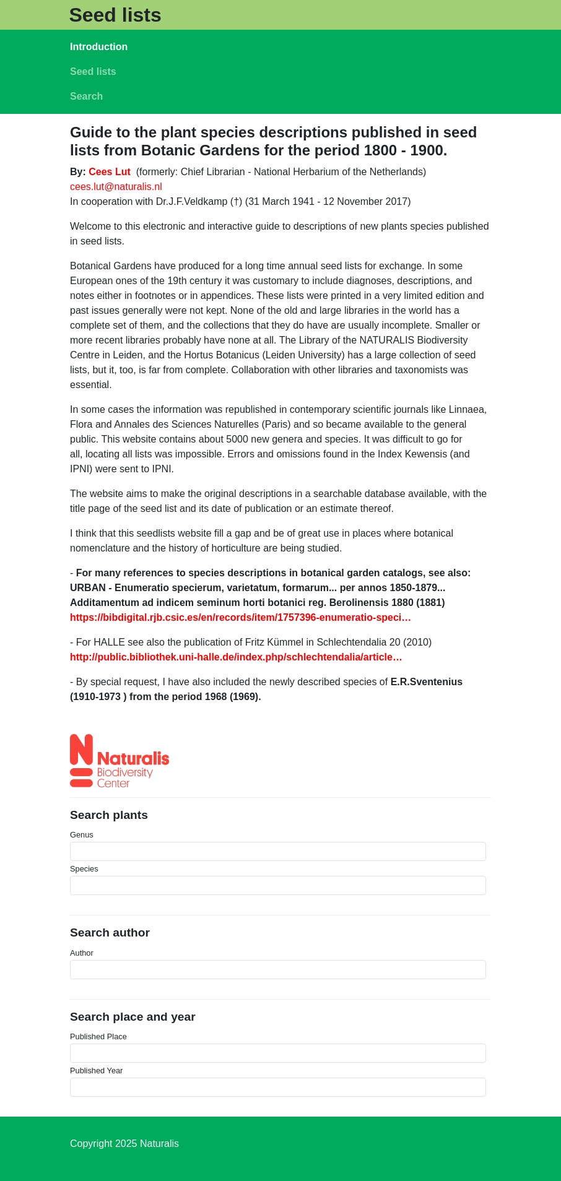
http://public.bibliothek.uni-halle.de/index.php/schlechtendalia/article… (236, 657)
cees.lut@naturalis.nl (116, 186)
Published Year (96, 1070)
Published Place (98, 1036)
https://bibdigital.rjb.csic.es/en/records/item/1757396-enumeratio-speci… (240, 617)
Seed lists (115, 15)
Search (86, 96)
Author (82, 953)
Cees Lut (110, 172)
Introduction (99, 46)
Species (84, 868)
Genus (82, 834)
